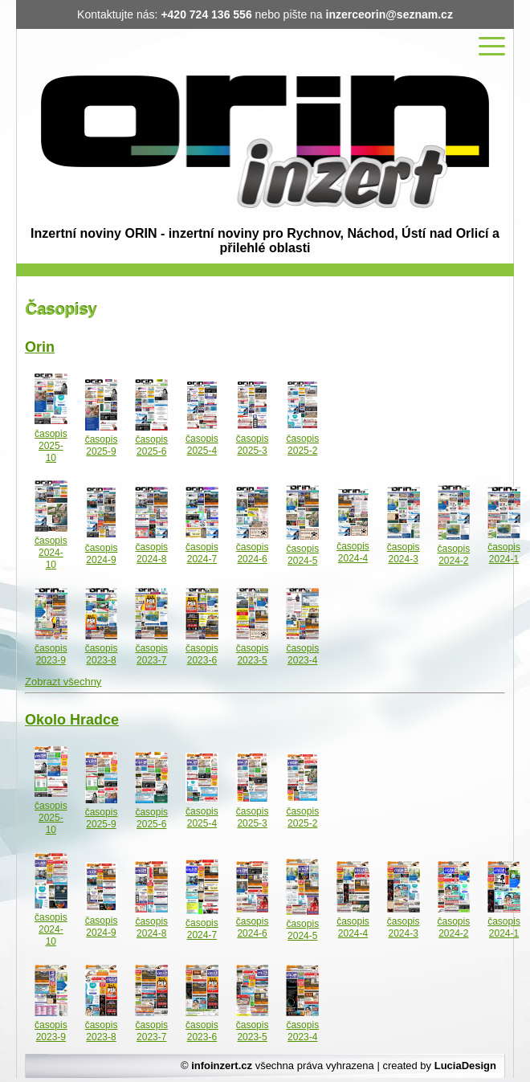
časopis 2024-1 (503, 553)
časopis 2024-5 (302, 554)
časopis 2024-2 (454, 554)
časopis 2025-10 (51, 445)
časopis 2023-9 (51, 654)
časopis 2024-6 (252, 553)
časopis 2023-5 (252, 654)
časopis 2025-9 (101, 445)
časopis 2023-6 (202, 654)
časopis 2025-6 (151, 445)
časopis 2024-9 (101, 553)
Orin (40, 347)
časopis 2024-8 (151, 553)
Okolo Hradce (72, 720)
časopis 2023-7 (151, 654)
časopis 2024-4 (352, 552)
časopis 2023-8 (101, 654)
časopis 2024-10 (51, 552)
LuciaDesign (465, 1066)
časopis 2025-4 (202, 444)
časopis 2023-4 (302, 654)
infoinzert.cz (221, 1066)
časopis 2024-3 (403, 553)
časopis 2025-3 (252, 444)
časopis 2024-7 (202, 553)
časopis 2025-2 (302, 444)
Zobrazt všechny (63, 682)
